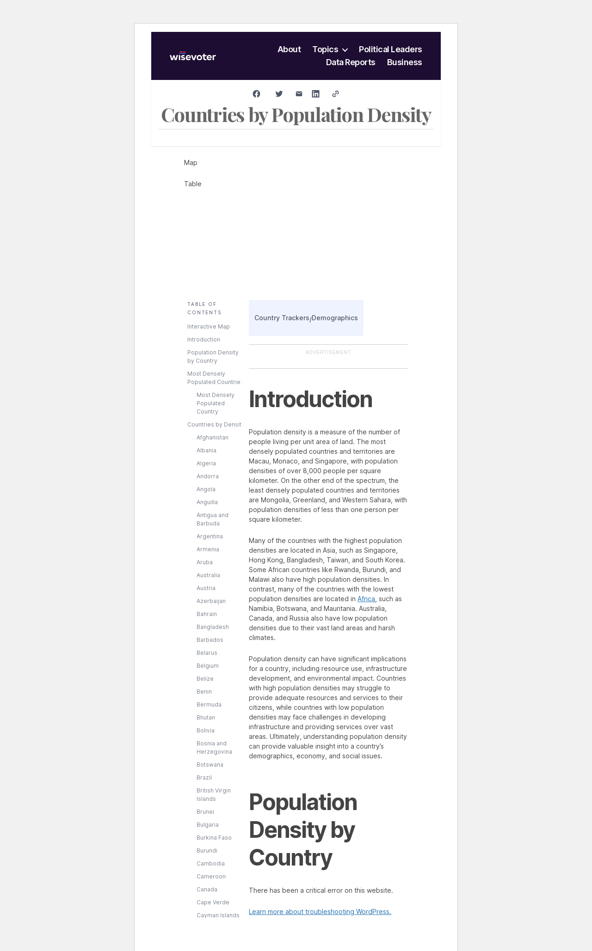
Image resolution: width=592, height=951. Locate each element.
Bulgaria (208, 824)
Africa (366, 599)
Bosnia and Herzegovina (214, 747)
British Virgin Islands (214, 794)
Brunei (205, 811)
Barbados (210, 639)
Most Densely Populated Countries (215, 377)
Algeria (206, 463)
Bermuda (209, 704)
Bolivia (206, 730)
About (289, 49)
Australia (208, 575)
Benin (204, 691)
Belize (205, 678)
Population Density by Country (213, 356)
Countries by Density (216, 424)
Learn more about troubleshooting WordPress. (320, 911)
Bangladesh (213, 626)
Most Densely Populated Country (215, 403)
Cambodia (211, 863)
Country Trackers (281, 318)
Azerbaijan (211, 600)
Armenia (208, 549)
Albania (206, 450)
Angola (206, 489)
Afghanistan (212, 437)
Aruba (205, 562)
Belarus (207, 652)
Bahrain (207, 613)
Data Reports (351, 62)
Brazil (204, 777)
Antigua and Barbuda (212, 519)
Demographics (335, 318)
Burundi (207, 850)
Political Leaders (390, 49)
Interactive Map (208, 326)
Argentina (210, 536)
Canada (207, 889)
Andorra (208, 476)
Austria (206, 588)
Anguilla (207, 502)
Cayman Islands (218, 915)
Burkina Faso (214, 837)
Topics (325, 49)
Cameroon (211, 876)
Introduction (203, 339)
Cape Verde (213, 902)
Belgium (208, 665)
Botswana (210, 764)
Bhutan (206, 717)
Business (404, 62)
